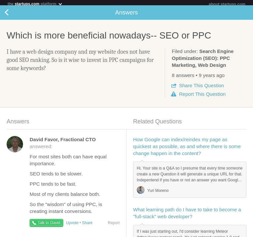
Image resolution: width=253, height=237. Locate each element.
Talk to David (49, 225)
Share (201, 88)
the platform (35, 4)
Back (13, 15)
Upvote (72, 225)
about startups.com (227, 4)
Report (202, 96)
